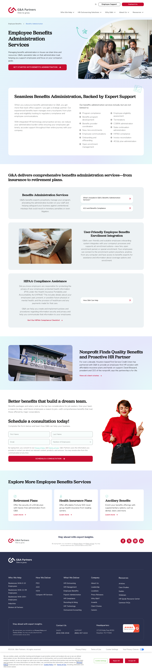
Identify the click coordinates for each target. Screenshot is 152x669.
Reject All (116, 661)
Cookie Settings (100, 661)
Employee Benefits (15, 24)
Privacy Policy (40, 448)
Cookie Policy (48, 665)
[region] (76, 661)
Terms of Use (54, 448)
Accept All (131, 661)
